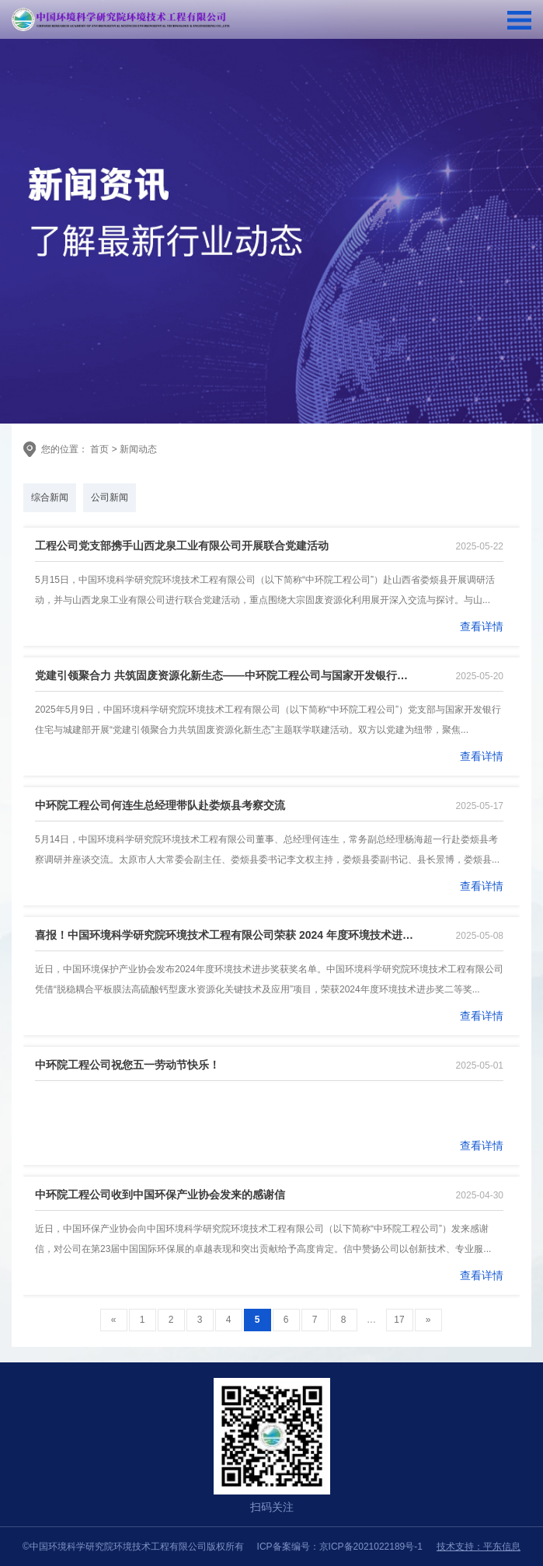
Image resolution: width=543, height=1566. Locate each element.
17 (399, 1319)
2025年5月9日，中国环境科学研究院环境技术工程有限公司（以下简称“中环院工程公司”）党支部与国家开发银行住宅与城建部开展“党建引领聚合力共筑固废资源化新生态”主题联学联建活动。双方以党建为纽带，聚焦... (268, 719)
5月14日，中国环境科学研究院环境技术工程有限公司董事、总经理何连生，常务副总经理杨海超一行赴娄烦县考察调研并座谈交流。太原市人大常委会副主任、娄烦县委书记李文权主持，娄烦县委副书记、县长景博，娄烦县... (267, 849)
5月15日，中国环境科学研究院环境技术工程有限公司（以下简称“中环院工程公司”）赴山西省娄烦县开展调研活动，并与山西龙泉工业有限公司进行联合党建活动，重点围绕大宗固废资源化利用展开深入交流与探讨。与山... (265, 589)
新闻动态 (138, 449)
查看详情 (481, 626)
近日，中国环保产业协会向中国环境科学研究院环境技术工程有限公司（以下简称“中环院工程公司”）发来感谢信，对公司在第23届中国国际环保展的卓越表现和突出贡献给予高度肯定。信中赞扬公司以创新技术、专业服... (263, 1238)
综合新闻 (49, 497)
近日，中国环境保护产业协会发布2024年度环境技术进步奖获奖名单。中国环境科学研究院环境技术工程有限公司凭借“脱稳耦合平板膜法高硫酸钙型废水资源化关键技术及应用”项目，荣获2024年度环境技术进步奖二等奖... (269, 979)
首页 (98, 449)
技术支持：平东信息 (478, 1546)
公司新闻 (109, 497)
